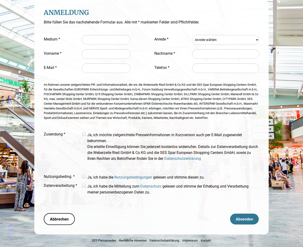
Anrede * (161, 39)
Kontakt (206, 240)
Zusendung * (54, 134)
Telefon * (161, 67)
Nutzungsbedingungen (133, 177)
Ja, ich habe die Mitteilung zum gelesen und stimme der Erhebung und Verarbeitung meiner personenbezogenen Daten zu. (168, 189)
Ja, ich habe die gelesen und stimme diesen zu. (146, 177)
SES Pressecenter (104, 240)
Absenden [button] (244, 219)
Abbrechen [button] (59, 219)
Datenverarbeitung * (60, 185)
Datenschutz (150, 186)
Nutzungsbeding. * (59, 176)
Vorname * (53, 53)
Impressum (190, 240)
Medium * (52, 39)
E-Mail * (50, 67)
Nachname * (164, 53)
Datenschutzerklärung (182, 158)
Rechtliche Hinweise (133, 240)
